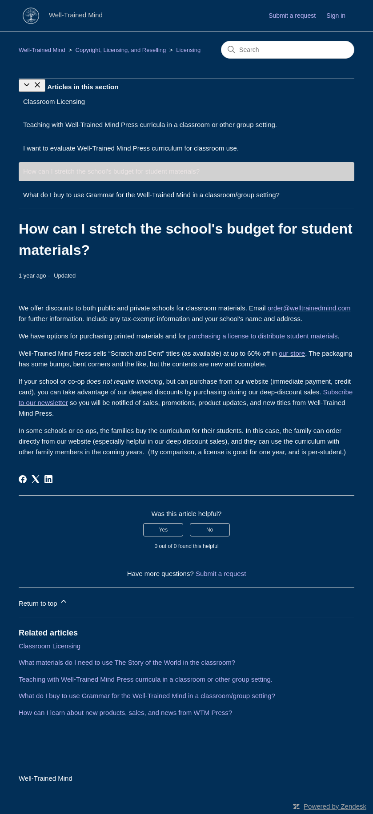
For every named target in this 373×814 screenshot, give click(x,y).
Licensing (188, 50)
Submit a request (292, 15)
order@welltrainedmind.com (309, 308)
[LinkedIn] (48, 479)
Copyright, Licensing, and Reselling (121, 50)
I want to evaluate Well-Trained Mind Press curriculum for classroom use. (131, 148)
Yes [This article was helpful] (163, 530)
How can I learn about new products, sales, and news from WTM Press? (125, 712)
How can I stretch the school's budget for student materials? (111, 171)
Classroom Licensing (54, 101)
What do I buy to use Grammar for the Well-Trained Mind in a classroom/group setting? (151, 195)
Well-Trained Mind (42, 50)
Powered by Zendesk (335, 806)
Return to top (43, 602)
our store (292, 353)
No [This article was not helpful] (209, 530)
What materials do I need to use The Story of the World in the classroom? (127, 662)
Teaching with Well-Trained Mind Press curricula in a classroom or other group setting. (150, 124)
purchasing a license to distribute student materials (263, 336)
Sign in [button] (335, 15)
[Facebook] (23, 479)
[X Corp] (36, 479)
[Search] (287, 50)
